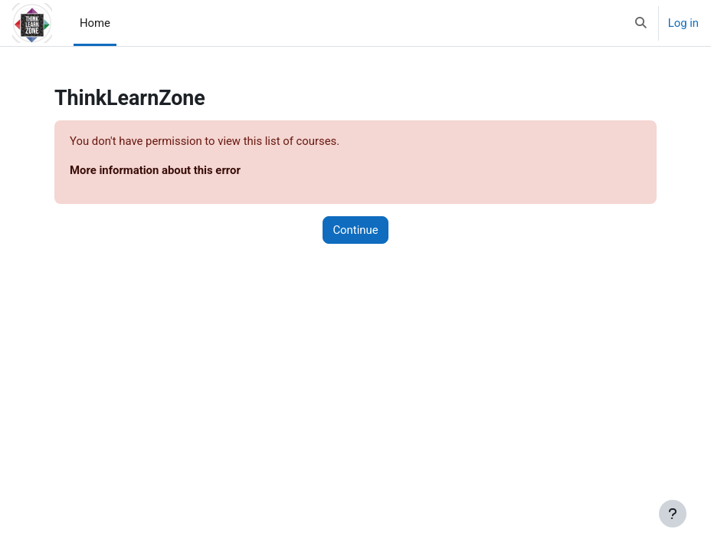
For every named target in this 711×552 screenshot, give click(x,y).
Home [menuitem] (95, 23)
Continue (355, 230)
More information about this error (155, 170)
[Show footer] (672, 513)
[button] (641, 23)
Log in (683, 23)
